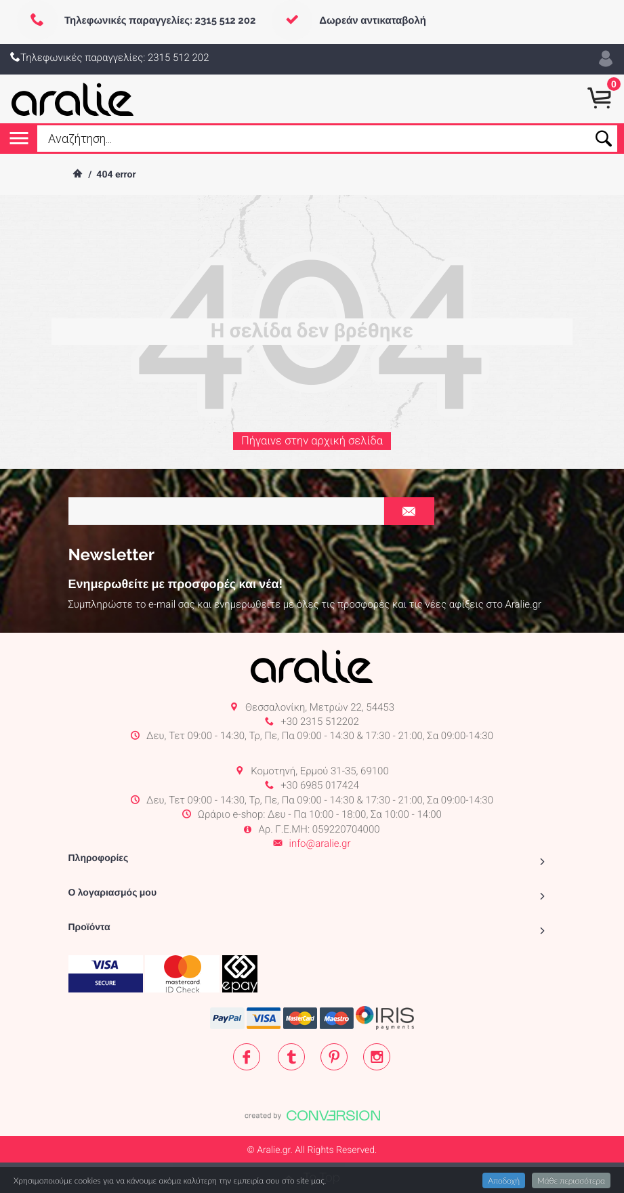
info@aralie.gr (320, 843)
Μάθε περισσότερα (571, 1180)
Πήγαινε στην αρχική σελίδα (312, 448)
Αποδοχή (504, 1180)
